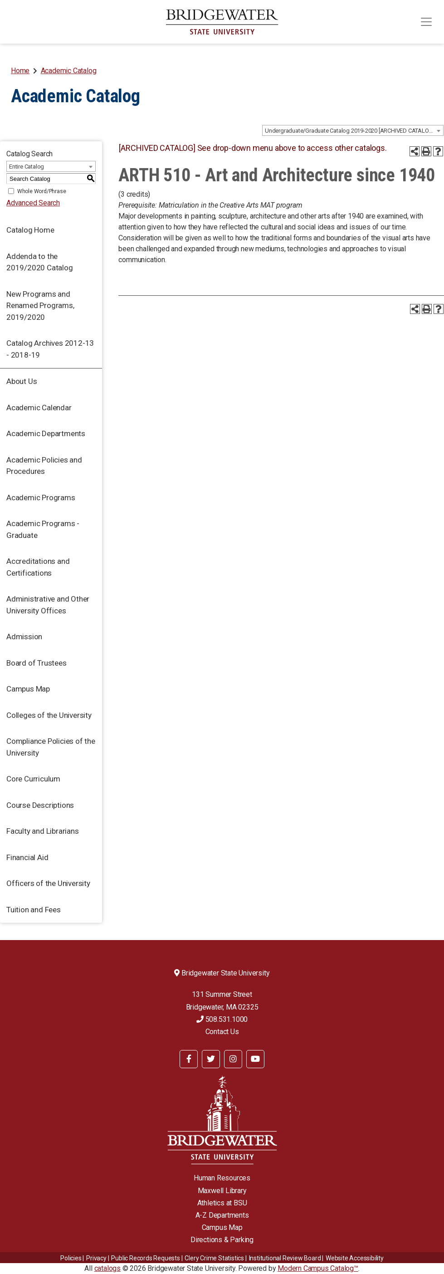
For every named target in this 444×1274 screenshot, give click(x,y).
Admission (24, 636)
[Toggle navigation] (426, 22)
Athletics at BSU (222, 1203)
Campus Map (28, 688)
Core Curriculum (33, 778)
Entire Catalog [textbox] (26, 166)
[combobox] (353, 130)
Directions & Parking (222, 1239)
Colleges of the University (49, 715)
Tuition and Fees (33, 909)
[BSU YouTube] (255, 1059)
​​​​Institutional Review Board (285, 1258)
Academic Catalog (69, 70)
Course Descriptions (40, 805)
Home (20, 70)
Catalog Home (30, 229)
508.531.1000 (222, 1019)
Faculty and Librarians (42, 831)
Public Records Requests (145, 1258)
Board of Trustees (36, 662)
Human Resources (222, 1178)
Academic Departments (45, 433)
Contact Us (222, 1031)
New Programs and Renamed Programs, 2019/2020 (40, 305)
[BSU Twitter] (211, 1059)
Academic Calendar (39, 407)
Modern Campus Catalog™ (318, 1268)
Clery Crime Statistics (214, 1258)
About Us (21, 381)
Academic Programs (40, 497)
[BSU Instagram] (233, 1059)
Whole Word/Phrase (41, 191)
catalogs (107, 1268)
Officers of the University (48, 883)
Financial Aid (27, 857)
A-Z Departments (222, 1215)
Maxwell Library (222, 1190)
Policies (70, 1258)
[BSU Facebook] (189, 1059)
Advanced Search (33, 203)
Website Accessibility (355, 1258)
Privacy (96, 1258)
